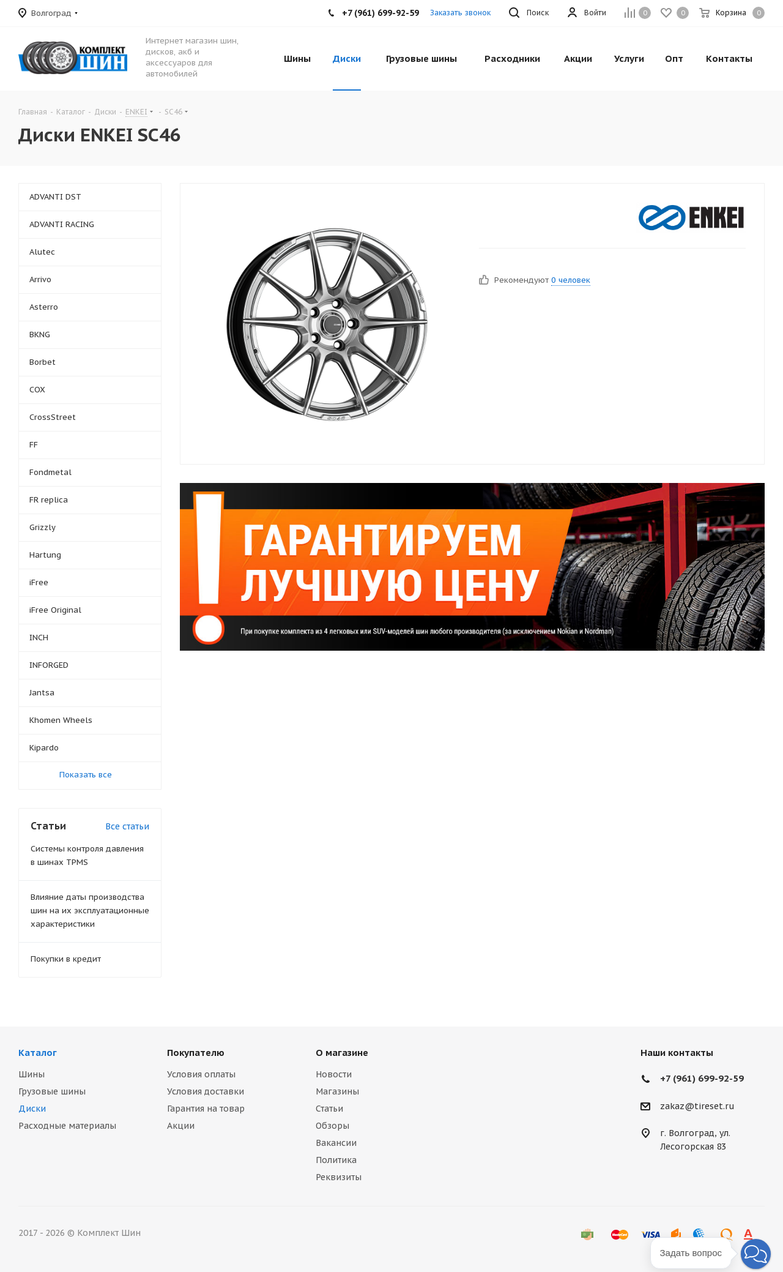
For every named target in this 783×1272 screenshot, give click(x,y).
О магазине (342, 1052)
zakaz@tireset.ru (697, 1106)
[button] (756, 1254)
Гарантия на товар (206, 1108)
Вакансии (336, 1142)
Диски (32, 1108)
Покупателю (196, 1052)
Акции (181, 1125)
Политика (336, 1159)
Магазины (337, 1091)
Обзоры (332, 1125)
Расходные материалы (67, 1125)
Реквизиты (339, 1177)
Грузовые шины (52, 1091)
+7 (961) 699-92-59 (702, 1078)
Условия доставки (205, 1091)
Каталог (37, 1052)
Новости (334, 1074)
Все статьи (127, 826)
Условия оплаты (201, 1074)
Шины (31, 1074)
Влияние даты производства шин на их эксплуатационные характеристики (90, 910)
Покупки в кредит (66, 959)
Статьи (329, 1108)
